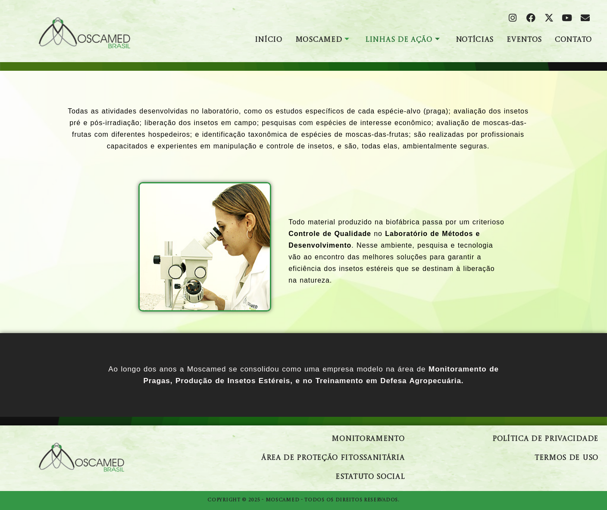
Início (268, 40)
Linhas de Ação (402, 40)
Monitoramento (368, 439)
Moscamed (322, 40)
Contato (573, 40)
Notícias (475, 40)
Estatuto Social (370, 477)
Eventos (524, 40)
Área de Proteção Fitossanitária (333, 458)
